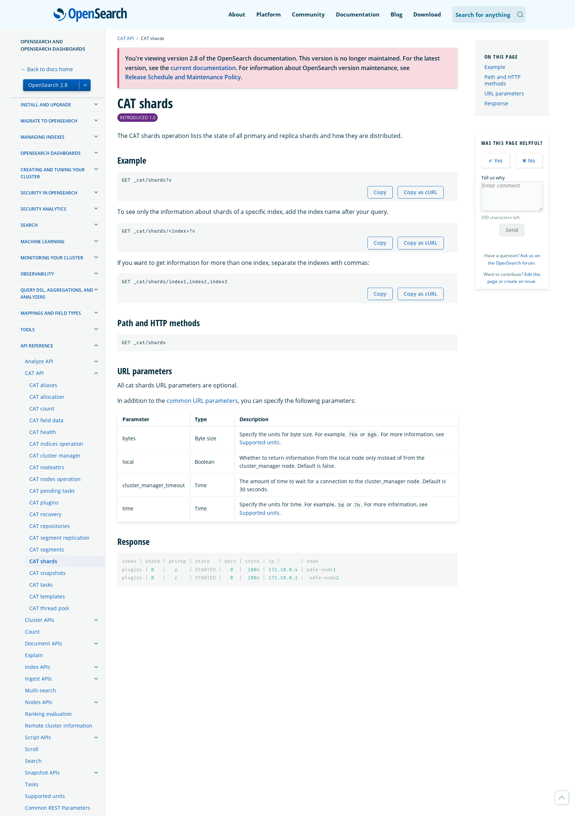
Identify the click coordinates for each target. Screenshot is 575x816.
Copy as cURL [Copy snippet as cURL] (420, 192)
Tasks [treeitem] (32, 784)
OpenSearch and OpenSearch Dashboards (53, 45)
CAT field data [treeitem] (46, 420)
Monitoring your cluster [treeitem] (52, 258)
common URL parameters (202, 401)
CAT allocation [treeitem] (46, 396)
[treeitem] (96, 104)
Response (496, 103)
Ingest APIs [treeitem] (38, 678)
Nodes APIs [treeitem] (38, 702)
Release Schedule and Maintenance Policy (183, 77)
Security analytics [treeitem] (43, 209)
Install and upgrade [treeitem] (46, 105)
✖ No (528, 160)
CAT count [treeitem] (41, 408)
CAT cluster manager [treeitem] (55, 455)
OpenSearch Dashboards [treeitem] (51, 153)
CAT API (125, 38)
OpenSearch (92, 15)
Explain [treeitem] (34, 655)
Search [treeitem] (29, 225)
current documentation (203, 68)
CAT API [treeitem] (34, 372)
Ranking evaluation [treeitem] (48, 713)
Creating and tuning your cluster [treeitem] (53, 173)
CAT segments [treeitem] (46, 549)
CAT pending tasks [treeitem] (52, 490)
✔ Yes (495, 160)
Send (512, 229)
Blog (396, 14)
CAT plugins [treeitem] (44, 502)
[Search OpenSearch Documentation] (488, 14)
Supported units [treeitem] (45, 796)
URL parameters (504, 93)
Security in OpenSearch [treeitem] (49, 193)
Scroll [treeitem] (32, 749)
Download (427, 14)
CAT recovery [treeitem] (45, 514)
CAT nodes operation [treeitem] (55, 479)
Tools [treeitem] (28, 330)
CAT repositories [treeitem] (49, 525)
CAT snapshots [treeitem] (47, 572)
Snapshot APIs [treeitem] (42, 772)
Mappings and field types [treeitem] (51, 313)
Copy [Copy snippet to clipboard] (380, 192)
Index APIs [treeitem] (37, 666)
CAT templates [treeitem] (47, 596)
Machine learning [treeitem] (43, 241)
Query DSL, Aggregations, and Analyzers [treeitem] (57, 293)
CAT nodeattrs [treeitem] (46, 467)
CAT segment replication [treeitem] (59, 537)
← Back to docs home (47, 69)
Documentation (358, 14)
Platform (268, 14)
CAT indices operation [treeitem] (56, 443)
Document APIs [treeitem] (43, 643)
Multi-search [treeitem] (40, 690)
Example (494, 66)
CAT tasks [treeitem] (41, 584)
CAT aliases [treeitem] (43, 385)
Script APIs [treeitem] (38, 737)
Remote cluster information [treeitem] (58, 725)
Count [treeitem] (32, 631)
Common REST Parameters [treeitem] (57, 807)
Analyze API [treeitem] (39, 361)
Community (308, 14)
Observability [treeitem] (37, 274)
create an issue (519, 281)
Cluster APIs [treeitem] (39, 619)
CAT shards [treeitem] (43, 561)
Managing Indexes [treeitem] (43, 137)
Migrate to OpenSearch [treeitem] (49, 121)
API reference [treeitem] (37, 346)
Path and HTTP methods (502, 80)
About (236, 14)
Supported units (259, 442)
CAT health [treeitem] (42, 432)
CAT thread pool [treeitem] (49, 608)
